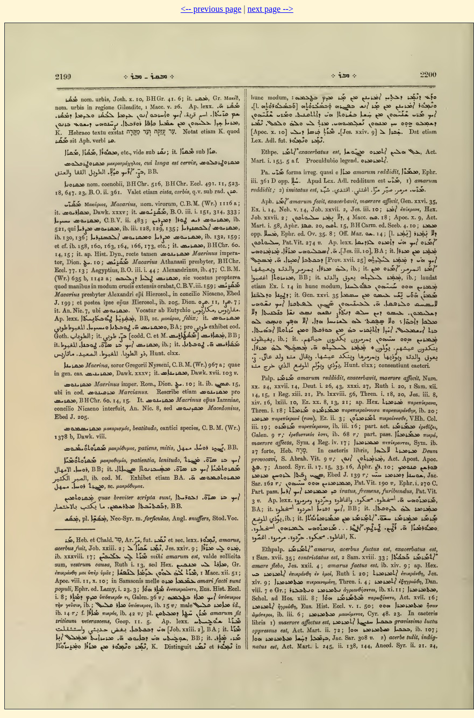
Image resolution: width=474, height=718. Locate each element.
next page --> (270, 8)
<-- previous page (211, 8)
